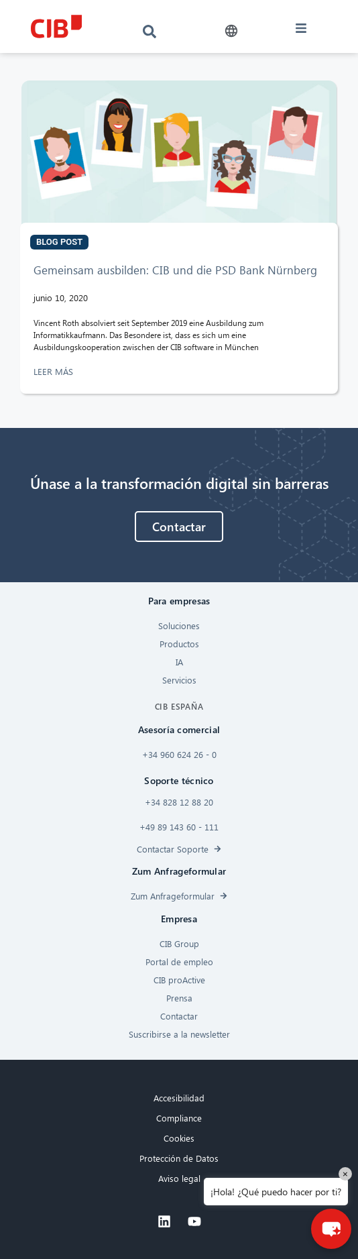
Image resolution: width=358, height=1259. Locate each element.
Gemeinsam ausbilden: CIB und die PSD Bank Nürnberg (175, 270)
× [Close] (345, 1173)
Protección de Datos (179, 1158)
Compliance (179, 1118)
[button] (232, 31)
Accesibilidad (179, 1097)
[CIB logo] (56, 26)
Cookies (179, 1138)
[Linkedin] (164, 1221)
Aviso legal (179, 1178)
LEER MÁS (55, 371)
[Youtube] (194, 1221)
